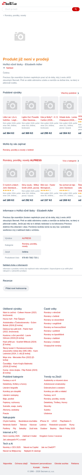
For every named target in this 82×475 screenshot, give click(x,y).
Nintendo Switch (10, 425)
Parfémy (6, 428)
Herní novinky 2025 (11, 436)
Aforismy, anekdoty (11, 410)
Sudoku (47, 410)
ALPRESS (26, 238)
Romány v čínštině (52, 342)
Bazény (53, 428)
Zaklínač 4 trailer (29, 436)
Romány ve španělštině (54, 335)
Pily (14, 428)
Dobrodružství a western (54, 388)
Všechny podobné (70, 93)
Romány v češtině (51, 316)
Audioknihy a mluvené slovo (56, 380)
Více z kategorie (71, 161)
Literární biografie (10, 388)
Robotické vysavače (57, 425)
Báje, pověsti (8, 399)
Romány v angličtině (52, 323)
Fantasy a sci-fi (9, 380)
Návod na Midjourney (12, 451)
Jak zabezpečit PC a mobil (14, 440)
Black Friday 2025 (67, 428)
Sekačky (22, 428)
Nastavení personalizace (41, 464)
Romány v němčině (52, 312)
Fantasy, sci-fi (50, 395)
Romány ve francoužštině (55, 327)
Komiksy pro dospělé (12, 391)
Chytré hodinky (9, 421)
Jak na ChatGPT (48, 447)
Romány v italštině (52, 338)
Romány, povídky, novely (15, 15)
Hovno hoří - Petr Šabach (14, 319)
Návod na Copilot (31, 447)
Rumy (71, 425)
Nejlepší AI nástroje (32, 451)
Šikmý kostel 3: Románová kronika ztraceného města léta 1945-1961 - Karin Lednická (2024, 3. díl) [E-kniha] (20, 351)
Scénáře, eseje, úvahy (12, 406)
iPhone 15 (44, 421)
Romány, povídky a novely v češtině (18, 150)
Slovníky (47, 406)
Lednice (43, 425)
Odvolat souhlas (61, 464)
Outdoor (43, 428)
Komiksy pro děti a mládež (55, 391)
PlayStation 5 (65, 421)
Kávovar (33, 425)
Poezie (6, 413)
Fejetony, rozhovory (11, 402)
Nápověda (7, 464)
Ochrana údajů (21, 464)
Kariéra (46, 467)
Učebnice (48, 413)
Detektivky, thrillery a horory (15, 384)
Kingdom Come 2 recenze (51, 436)
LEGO (54, 421)
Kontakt (36, 467)
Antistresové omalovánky (54, 384)
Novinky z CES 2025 (12, 447)
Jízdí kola (33, 428)
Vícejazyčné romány (52, 346)
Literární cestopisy (11, 395)
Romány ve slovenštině (54, 320)
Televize (23, 425)
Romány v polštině (52, 331)
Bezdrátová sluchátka (28, 421)
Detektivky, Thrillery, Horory (55, 402)
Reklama (75, 464)
